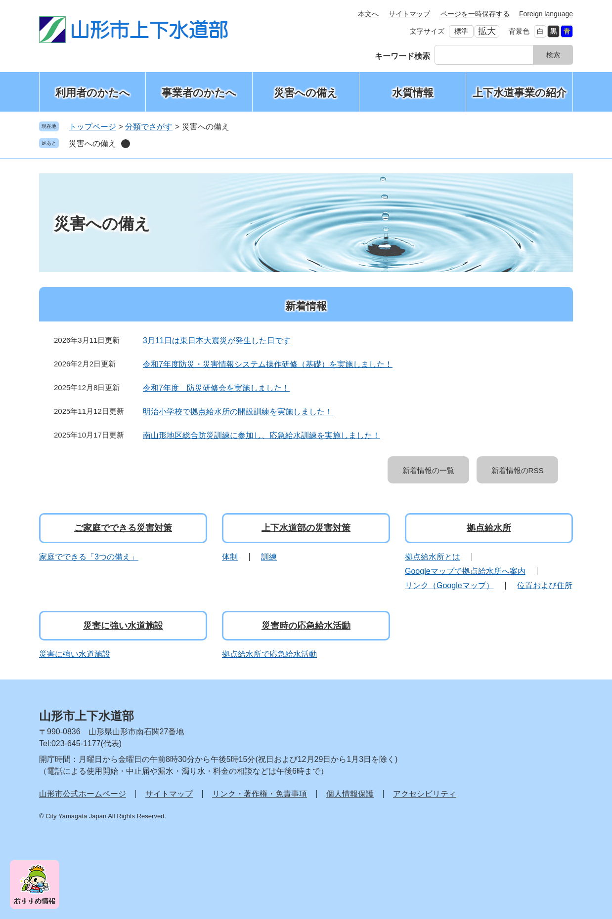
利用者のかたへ (92, 92)
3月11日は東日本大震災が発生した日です (217, 340)
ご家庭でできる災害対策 (123, 528)
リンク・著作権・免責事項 (259, 794)
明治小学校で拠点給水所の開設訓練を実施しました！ (238, 411)
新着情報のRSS (517, 470)
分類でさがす (149, 126)
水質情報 (413, 92)
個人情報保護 (350, 794)
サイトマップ (409, 14)
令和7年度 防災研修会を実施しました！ (216, 388)
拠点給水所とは (432, 557)
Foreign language (546, 14)
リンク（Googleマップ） (449, 585)
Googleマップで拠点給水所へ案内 (465, 571)
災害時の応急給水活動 (306, 626)
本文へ (368, 14)
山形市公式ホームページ (82, 794)
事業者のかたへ (199, 92)
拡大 (487, 31)
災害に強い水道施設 (123, 626)
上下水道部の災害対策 (306, 528)
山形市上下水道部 (86, 715)
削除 (125, 143)
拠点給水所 (489, 528)
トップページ (92, 126)
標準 (461, 31)
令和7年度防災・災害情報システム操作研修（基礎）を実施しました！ (268, 364)
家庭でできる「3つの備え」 (88, 557)
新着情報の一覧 (428, 470)
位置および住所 (544, 585)
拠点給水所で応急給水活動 (269, 654)
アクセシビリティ (424, 794)
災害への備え (306, 92)
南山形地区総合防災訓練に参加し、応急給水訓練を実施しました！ (261, 435)
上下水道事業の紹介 (520, 92)
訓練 (269, 557)
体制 (230, 557)
